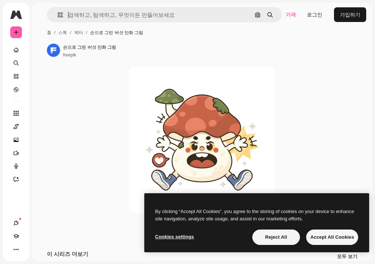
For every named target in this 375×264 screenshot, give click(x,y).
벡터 (78, 32)
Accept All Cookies (332, 237)
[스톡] (16, 76)
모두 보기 (347, 256)
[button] (57, 15)
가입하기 (350, 15)
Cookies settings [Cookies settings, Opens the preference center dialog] (174, 236)
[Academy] (16, 236)
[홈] (16, 50)
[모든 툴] (16, 113)
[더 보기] (16, 249)
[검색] (16, 63)
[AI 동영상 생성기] (19, 153)
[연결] (16, 223)
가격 (291, 15)
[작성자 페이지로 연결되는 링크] (53, 50)
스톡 (62, 32)
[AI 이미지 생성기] (19, 140)
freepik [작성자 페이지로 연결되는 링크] (69, 55)
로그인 (314, 15)
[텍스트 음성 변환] (19, 166)
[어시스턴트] (19, 179)
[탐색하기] (16, 89)
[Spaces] (19, 126)
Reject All (276, 237)
